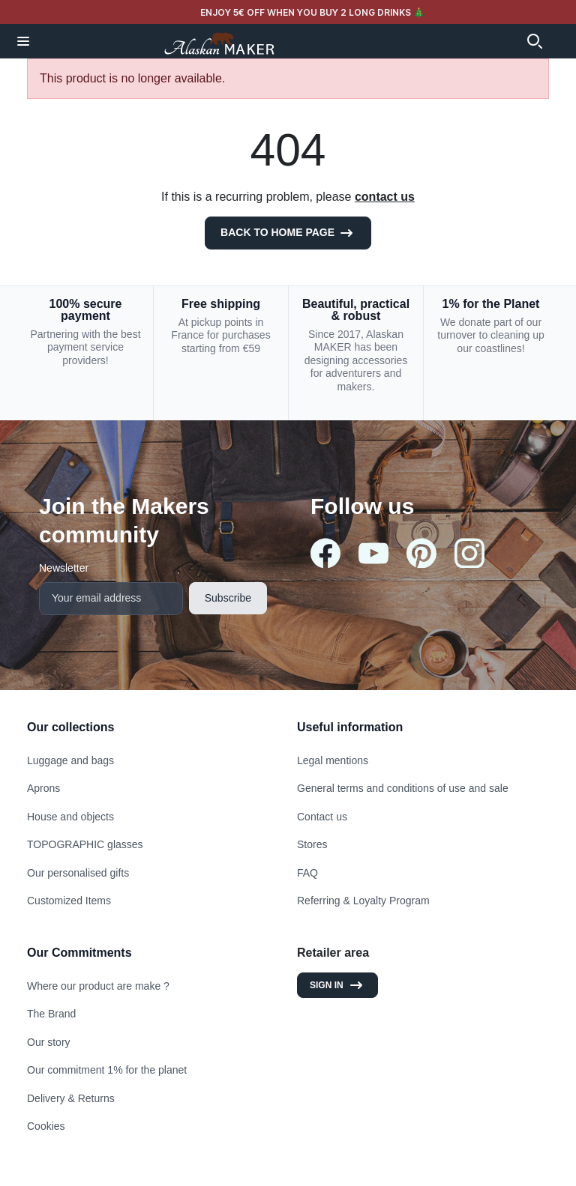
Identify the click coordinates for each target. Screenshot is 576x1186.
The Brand (51, 1014)
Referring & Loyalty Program (363, 901)
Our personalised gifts (78, 873)
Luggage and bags (70, 760)
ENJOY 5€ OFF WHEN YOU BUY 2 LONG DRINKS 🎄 (312, 12)
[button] (23, 41)
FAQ (307, 873)
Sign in (337, 985)
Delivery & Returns (71, 1098)
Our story (48, 1042)
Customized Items (69, 901)
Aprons (43, 788)
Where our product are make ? (98, 986)
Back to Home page (288, 233)
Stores (312, 844)
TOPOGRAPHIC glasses (85, 844)
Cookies (46, 1126)
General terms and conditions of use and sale (402, 788)
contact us (385, 196)
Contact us (322, 817)
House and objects (70, 817)
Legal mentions (332, 760)
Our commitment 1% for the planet (107, 1070)
